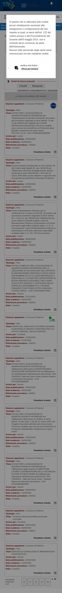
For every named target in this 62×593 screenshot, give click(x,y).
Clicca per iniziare (29, 69)
